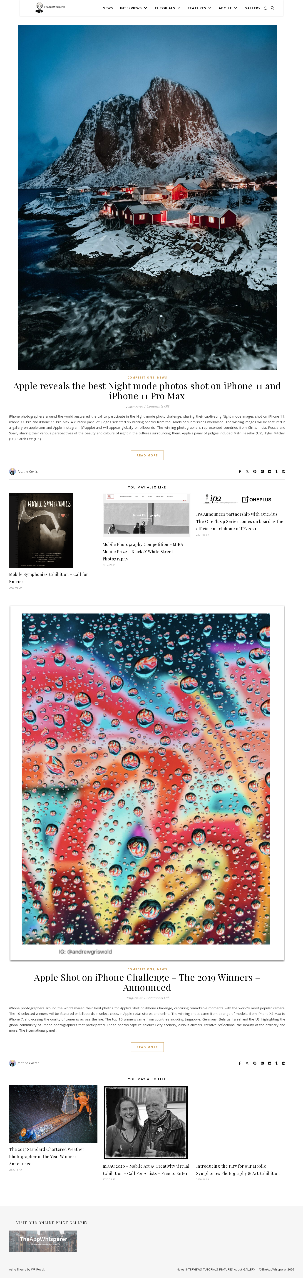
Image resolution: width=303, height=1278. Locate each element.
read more (147, 455)
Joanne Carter (28, 471)
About (225, 8)
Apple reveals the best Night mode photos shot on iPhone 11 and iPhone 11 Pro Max (147, 390)
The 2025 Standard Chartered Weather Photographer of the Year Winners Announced (46, 1157)
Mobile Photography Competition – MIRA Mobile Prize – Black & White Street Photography (143, 552)
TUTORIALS (164, 8)
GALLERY (253, 8)
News (108, 8)
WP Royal (37, 1269)
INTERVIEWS (131, 8)
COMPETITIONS (140, 377)
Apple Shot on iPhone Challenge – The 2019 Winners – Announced (147, 982)
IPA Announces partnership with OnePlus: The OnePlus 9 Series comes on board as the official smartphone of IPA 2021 (239, 521)
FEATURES (197, 8)
